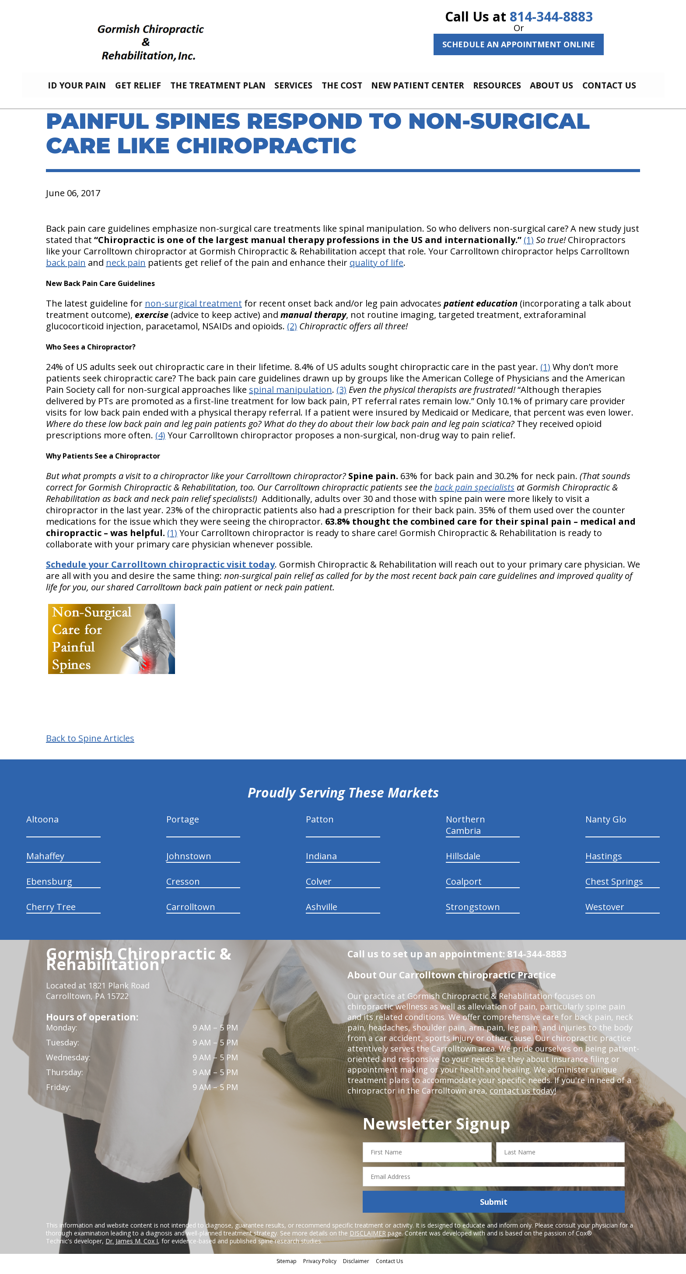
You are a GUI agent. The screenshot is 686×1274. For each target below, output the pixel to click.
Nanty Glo (605, 826)
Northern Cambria (465, 831)
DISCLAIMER (368, 1239)
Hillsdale (463, 862)
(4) (160, 442)
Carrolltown (190, 913)
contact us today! (522, 1097)
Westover (604, 913)
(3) (341, 396)
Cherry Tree (51, 913)
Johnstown (188, 862)
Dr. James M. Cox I (131, 1247)
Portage (182, 826)
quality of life (376, 269)
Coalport (464, 888)
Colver (319, 888)
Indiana (321, 862)
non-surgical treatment (193, 310)
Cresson (183, 888)
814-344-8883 (551, 16)
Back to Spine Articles (90, 745)
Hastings (603, 862)
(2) (292, 333)
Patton (320, 826)
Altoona (42, 826)
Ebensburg (49, 888)
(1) (529, 246)
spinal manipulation (290, 396)
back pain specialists (474, 494)
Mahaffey (45, 862)
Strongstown (473, 913)
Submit (494, 1208)
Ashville (321, 913)
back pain (66, 269)
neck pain (126, 269)
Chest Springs (614, 888)
